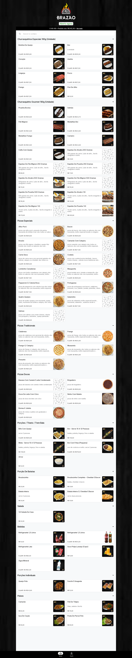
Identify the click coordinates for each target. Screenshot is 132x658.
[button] (36, 39)
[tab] (66, 39)
